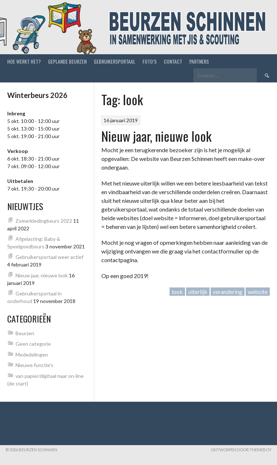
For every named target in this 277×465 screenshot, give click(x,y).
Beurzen (25, 333)
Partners (199, 61)
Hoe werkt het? (24, 61)
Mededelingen (32, 354)
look (177, 291)
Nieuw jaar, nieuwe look (156, 135)
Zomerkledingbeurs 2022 (44, 221)
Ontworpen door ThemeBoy (241, 449)
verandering (227, 291)
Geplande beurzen (67, 61)
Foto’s (149, 61)
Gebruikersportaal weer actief (49, 257)
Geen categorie (33, 344)
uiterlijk (197, 291)
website (258, 291)
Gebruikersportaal (114, 61)
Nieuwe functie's (34, 365)
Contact (173, 61)
